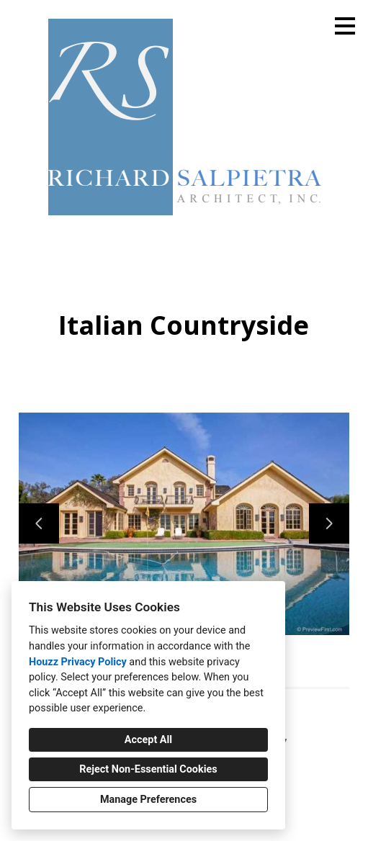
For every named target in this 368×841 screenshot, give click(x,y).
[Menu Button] (345, 26)
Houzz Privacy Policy (78, 662)
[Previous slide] (39, 523)
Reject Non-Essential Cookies (148, 769)
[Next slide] (329, 523)
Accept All (148, 740)
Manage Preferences (148, 799)
